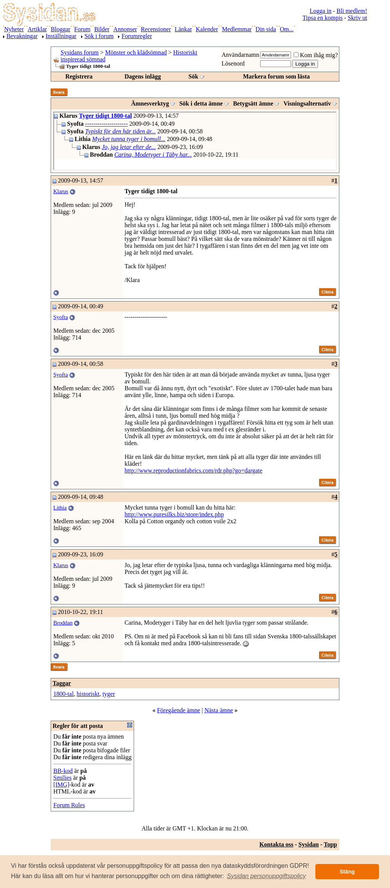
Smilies (62, 777)
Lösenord (233, 63)
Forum (82, 29)
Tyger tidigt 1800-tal (105, 115)
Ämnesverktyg (150, 103)
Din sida (266, 29)
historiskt (88, 694)
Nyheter (14, 29)
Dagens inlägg (143, 76)
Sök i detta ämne (201, 103)
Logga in (320, 11)
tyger (108, 694)
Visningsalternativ (307, 103)
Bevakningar (22, 36)
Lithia (60, 508)
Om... (287, 29)
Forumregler (136, 36)
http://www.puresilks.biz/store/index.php (174, 514)
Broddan (62, 623)
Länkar (183, 29)
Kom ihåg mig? (316, 55)
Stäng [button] (347, 872)
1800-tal (63, 694)
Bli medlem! (352, 11)
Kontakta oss (276, 844)
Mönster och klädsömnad (136, 52)
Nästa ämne (219, 710)
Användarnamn (240, 54)
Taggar (62, 683)
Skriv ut (357, 17)
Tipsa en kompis (322, 17)
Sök (193, 76)
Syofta (60, 317)
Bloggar (60, 29)
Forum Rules (69, 805)
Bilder (101, 29)
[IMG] (61, 784)
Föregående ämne (178, 710)
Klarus (60, 191)
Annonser (125, 29)
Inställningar (61, 36)
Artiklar (37, 29)
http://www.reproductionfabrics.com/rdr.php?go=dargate (193, 470)
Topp (330, 844)
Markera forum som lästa (276, 76)
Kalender (207, 29)
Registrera (79, 76)
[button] (266, 876)
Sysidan (309, 844)
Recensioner (156, 29)
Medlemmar (237, 29)
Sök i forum (99, 36)
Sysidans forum (80, 52)
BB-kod (63, 771)
